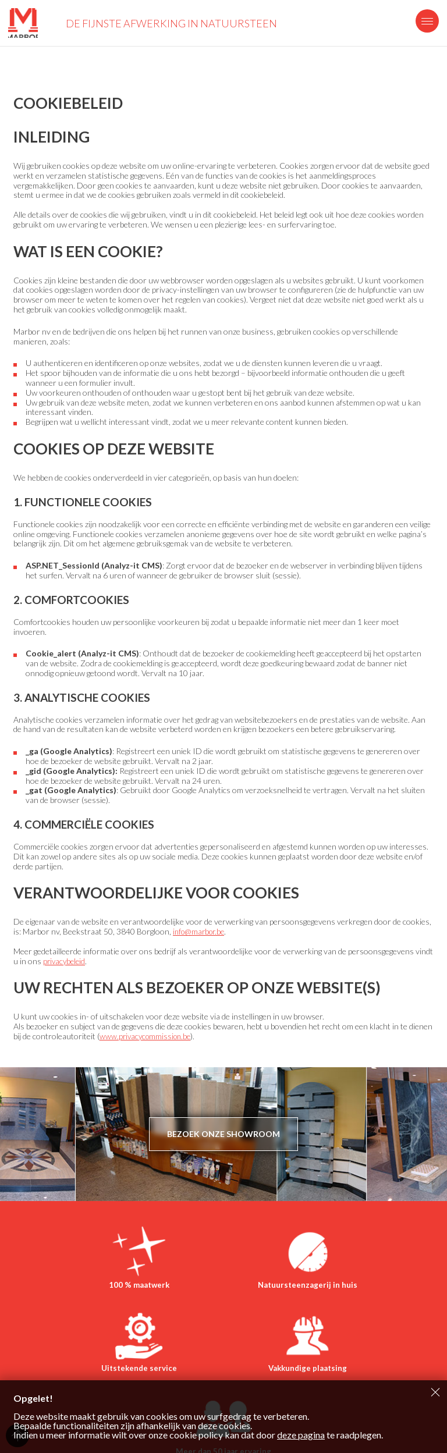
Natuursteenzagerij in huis (223, 1290)
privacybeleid (65, 961)
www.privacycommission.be (148, 1036)
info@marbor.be (201, 931)
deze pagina (301, 1434)
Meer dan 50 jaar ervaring (293, 1385)
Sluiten (435, 1392)
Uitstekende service (364, 1290)
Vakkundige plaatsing (153, 1385)
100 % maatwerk (83, 1290)
